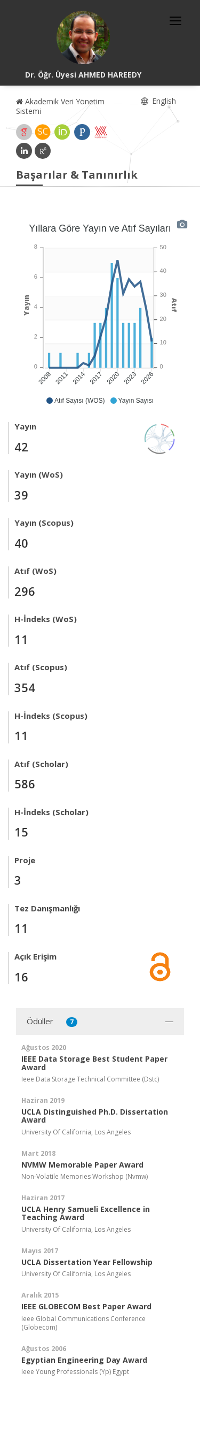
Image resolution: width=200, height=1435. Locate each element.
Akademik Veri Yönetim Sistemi (60, 106)
